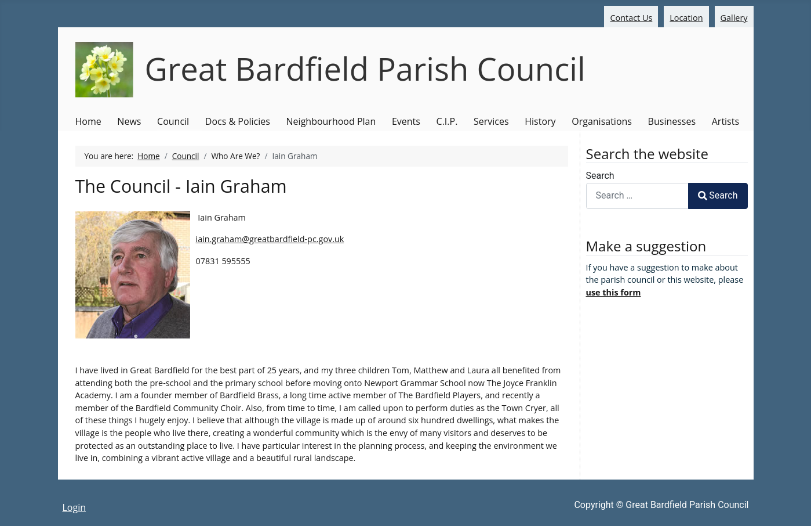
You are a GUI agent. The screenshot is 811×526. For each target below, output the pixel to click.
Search (600, 175)
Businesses (672, 121)
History (540, 121)
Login (74, 507)
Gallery (734, 17)
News (129, 121)
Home (88, 121)
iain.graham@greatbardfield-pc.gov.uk (270, 238)
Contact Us (631, 17)
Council (173, 121)
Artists (725, 121)
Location (686, 17)
